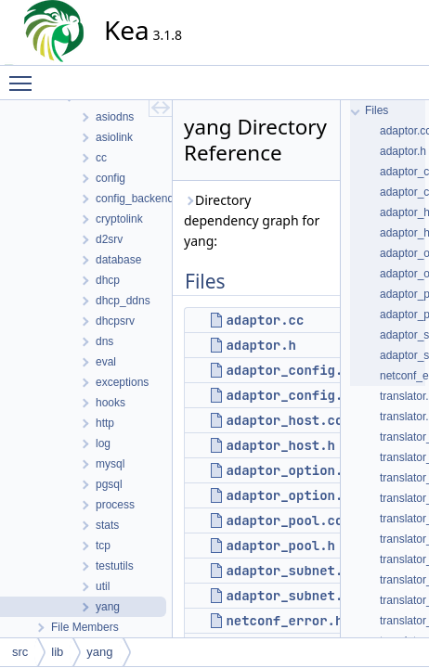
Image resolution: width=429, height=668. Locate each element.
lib (57, 652)
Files (376, 110)
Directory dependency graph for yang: (251, 220)
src (20, 652)
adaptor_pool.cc (284, 520)
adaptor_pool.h (280, 545)
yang (99, 652)
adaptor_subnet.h (288, 595)
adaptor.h (261, 345)
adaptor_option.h (288, 495)
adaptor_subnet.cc (292, 570)
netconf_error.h (284, 620)
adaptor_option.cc (292, 470)
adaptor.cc (265, 320)
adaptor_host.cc (284, 420)
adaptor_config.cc (292, 370)
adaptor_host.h (280, 445)
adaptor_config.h (288, 395)
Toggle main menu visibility (25, 75)
